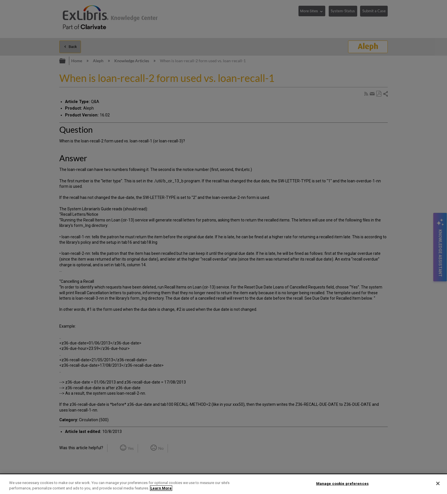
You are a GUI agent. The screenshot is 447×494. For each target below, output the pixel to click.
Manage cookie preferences (342, 483)
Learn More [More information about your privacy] (161, 488)
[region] (223, 484)
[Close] (438, 483)
